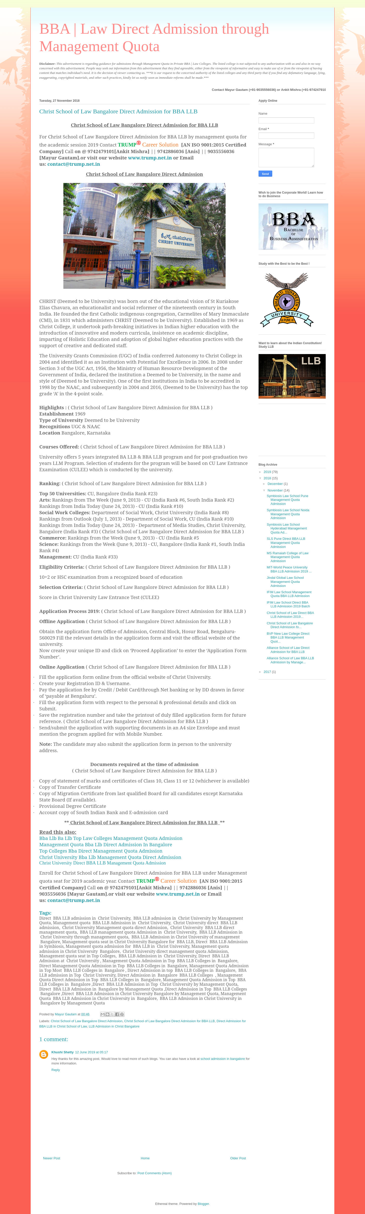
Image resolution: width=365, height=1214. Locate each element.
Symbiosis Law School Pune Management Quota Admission (287, 500)
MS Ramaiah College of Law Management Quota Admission (287, 557)
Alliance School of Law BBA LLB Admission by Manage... (290, 660)
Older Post (238, 1158)
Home (145, 1158)
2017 (268, 672)
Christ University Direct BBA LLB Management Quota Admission (102, 863)
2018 (268, 478)
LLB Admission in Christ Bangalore (114, 1026)
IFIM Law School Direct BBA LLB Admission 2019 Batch (288, 604)
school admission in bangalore (222, 1059)
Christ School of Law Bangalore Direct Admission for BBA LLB (169, 1021)
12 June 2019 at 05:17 (91, 1052)
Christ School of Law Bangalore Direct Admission (87, 1021)
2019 (268, 472)
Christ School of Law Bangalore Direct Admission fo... (290, 625)
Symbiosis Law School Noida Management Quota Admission (288, 514)
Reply (55, 1070)
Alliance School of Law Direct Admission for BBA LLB (288, 650)
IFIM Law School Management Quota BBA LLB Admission (289, 594)
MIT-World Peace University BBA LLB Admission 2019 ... (289, 569)
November (276, 490)
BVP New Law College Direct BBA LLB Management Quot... (288, 637)
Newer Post (51, 1158)
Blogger (203, 1204)
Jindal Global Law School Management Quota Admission (285, 581)
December (276, 484)
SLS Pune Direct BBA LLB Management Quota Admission (286, 542)
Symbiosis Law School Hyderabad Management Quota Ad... (287, 528)
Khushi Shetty (62, 1052)
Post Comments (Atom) (154, 1173)
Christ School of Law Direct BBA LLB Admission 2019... (290, 615)
